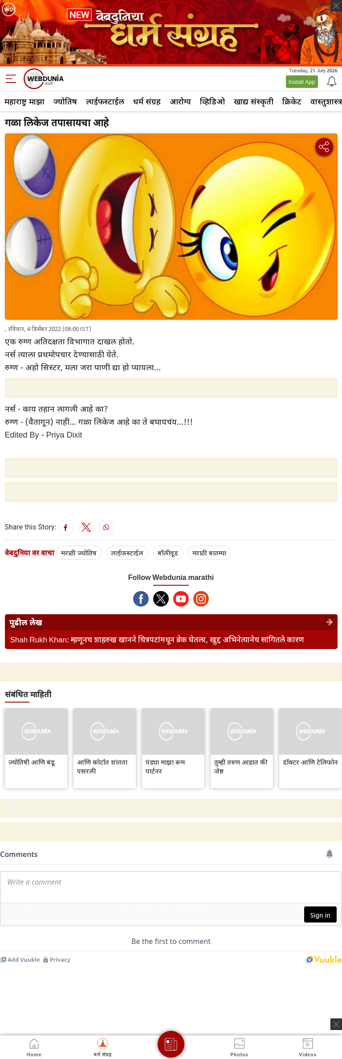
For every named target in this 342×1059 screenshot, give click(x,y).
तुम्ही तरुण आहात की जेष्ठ (241, 766)
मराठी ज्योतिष (79, 552)
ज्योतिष (65, 101)
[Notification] (331, 80)
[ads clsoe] (336, 1024)
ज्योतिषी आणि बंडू (31, 761)
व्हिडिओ (212, 101)
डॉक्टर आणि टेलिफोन (310, 761)
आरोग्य (180, 101)
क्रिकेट (291, 101)
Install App (302, 82)
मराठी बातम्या (209, 552)
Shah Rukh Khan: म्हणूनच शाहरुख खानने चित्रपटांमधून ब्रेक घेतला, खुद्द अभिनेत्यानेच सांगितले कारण (157, 639)
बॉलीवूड (168, 552)
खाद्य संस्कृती (253, 101)
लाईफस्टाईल (105, 101)
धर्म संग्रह (147, 101)
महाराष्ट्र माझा (24, 101)
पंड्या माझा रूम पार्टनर (165, 766)
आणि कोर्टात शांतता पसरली (102, 766)
